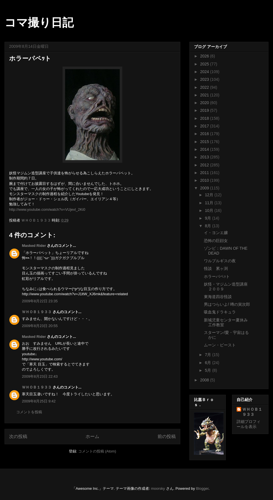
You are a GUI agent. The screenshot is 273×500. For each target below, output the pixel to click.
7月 (208, 354)
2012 (205, 165)
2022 (205, 87)
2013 (205, 157)
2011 (205, 172)
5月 (208, 370)
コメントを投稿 (29, 412)
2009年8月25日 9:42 (39, 401)
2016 (205, 133)
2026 (205, 56)
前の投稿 (167, 436)
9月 (208, 218)
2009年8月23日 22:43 (40, 376)
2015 (205, 141)
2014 (205, 149)
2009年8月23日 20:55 (40, 326)
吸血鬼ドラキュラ (220, 312)
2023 (205, 79)
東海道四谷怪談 (218, 296)
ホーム (92, 436)
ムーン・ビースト (220, 345)
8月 (208, 226)
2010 (205, 180)
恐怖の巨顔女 (216, 240)
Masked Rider (34, 245)
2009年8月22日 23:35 (40, 301)
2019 (205, 110)
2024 (205, 71)
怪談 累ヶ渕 (216, 268)
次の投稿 (18, 436)
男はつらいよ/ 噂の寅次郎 (227, 304)
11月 (209, 203)
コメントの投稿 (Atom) (97, 451)
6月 (208, 362)
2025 (205, 64)
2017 (205, 126)
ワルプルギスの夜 (220, 261)
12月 (209, 195)
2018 (205, 118)
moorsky (158, 488)
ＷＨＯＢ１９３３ (36, 312)
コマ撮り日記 (39, 22)
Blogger (202, 488)
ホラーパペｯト (217, 276)
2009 (205, 188)
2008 (205, 380)
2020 (205, 102)
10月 (209, 210)
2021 (205, 95)
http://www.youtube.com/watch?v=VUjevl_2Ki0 (47, 209)
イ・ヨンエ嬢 (216, 232)
